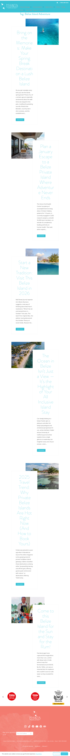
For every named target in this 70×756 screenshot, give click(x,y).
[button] (25, 7)
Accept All (64, 754)
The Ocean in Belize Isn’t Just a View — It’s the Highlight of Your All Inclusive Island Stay (45, 384)
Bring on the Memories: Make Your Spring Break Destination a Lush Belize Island (24, 58)
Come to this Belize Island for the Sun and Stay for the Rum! (45, 628)
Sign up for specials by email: (9, 733)
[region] (35, 754)
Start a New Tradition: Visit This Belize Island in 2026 (24, 278)
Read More (39, 754)
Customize (56, 754)
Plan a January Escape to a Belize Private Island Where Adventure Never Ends (45, 172)
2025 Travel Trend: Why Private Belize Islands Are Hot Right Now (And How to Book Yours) (24, 510)
